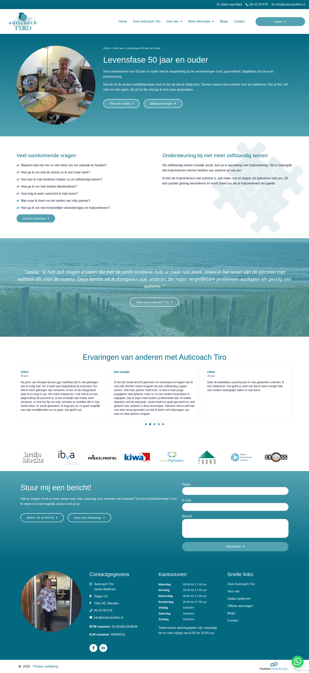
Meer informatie (201, 21)
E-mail (187, 500)
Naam (186, 484)
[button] (146, 424)
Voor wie (174, 21)
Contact (239, 21)
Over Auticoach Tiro (146, 21)
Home (123, 21)
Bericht (187, 516)
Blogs (224, 21)
